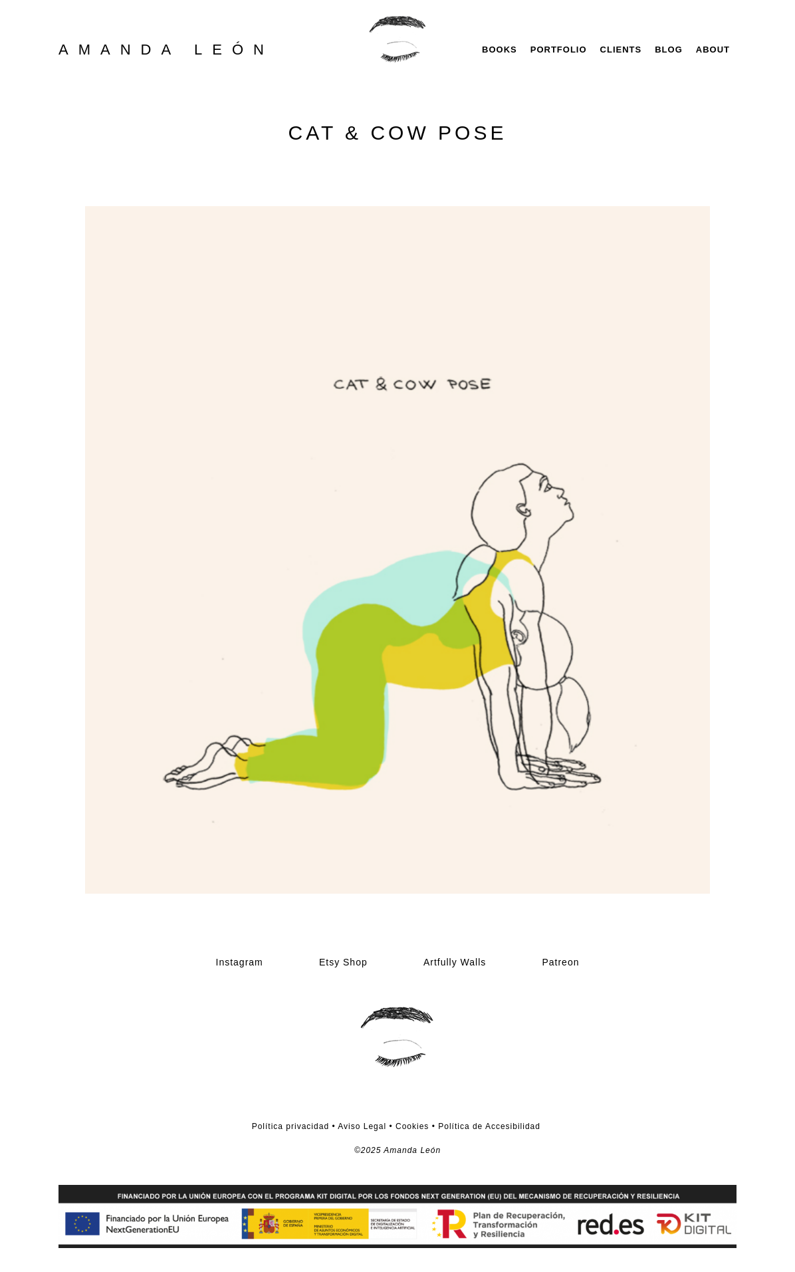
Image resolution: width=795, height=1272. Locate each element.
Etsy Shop (343, 962)
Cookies (412, 1126)
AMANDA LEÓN (166, 49)
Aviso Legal (361, 1126)
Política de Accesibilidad (489, 1126)
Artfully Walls (454, 962)
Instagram (239, 962)
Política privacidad (290, 1126)
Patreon (560, 962)
